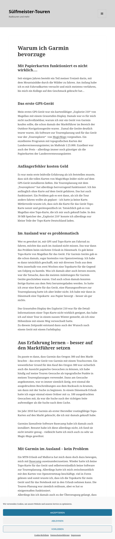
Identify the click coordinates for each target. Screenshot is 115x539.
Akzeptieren (57, 512)
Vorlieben (57, 528)
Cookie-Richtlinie (41, 535)
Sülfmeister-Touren (29, 11)
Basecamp (35, 461)
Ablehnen (57, 520)
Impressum (76, 535)
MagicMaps (59, 137)
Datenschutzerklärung (59, 535)
